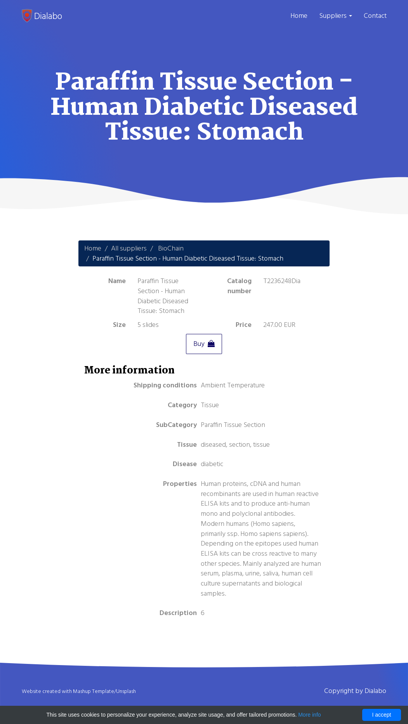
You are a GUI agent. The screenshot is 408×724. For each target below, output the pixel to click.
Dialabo (42, 16)
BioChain (171, 248)
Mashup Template (93, 691)
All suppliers (129, 248)
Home (298, 15)
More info (309, 715)
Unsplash (126, 691)
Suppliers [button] (335, 15)
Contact (375, 15)
